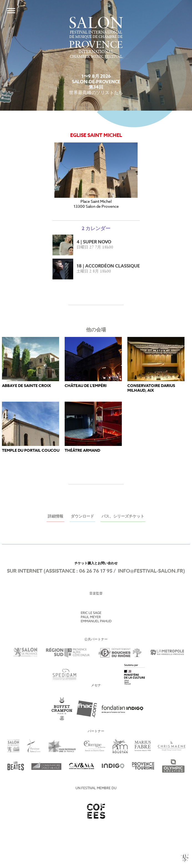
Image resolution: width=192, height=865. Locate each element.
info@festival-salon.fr (150, 571)
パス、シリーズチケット (123, 516)
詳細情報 (55, 516)
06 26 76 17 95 (95, 571)
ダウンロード (82, 516)
